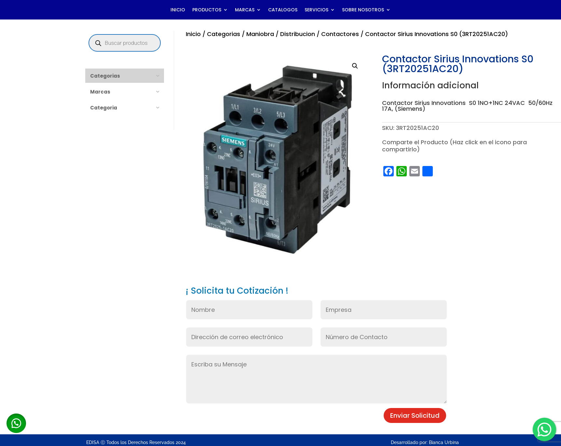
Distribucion (297, 34)
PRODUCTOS (206, 10)
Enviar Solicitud (415, 415)
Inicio (193, 34)
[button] (355, 66)
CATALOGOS (282, 10)
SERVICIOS (316, 10)
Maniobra (260, 34)
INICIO (178, 10)
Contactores (340, 34)
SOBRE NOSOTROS (363, 10)
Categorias (223, 34)
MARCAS (244, 10)
